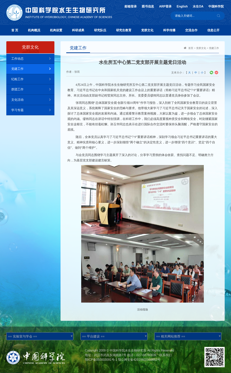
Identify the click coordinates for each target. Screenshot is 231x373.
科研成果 (78, 30)
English (182, 6)
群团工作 (32, 89)
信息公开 (213, 30)
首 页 (14, 30)
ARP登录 (165, 6)
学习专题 (32, 110)
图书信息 (148, 6)
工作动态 (32, 59)
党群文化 (147, 30)
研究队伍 (100, 30)
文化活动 (32, 100)
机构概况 (34, 30)
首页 (190, 48)
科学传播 (169, 30)
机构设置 (56, 30)
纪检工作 (32, 79)
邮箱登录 (131, 6)
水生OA (198, 6)
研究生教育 (123, 30)
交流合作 (191, 30)
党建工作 (32, 69)
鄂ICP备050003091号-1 (101, 359)
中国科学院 (216, 6)
